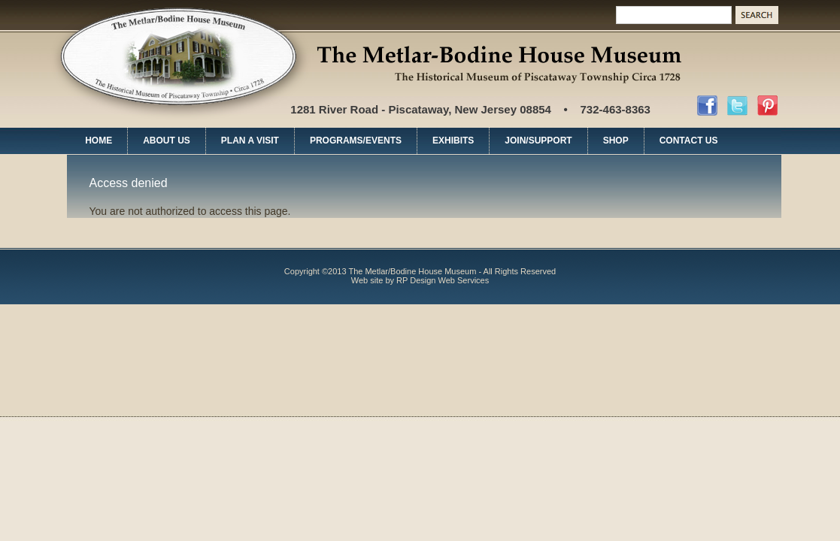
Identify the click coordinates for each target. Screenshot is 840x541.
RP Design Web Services (442, 280)
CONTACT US (689, 140)
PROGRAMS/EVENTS (356, 140)
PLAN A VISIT (250, 140)
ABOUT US (166, 140)
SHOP (616, 140)
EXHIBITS (453, 140)
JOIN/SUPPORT (538, 140)
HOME (98, 140)
